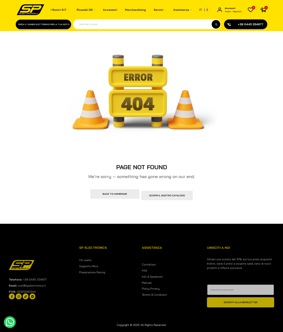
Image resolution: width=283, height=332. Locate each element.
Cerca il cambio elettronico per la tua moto (43, 24)
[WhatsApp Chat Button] (10, 322)
